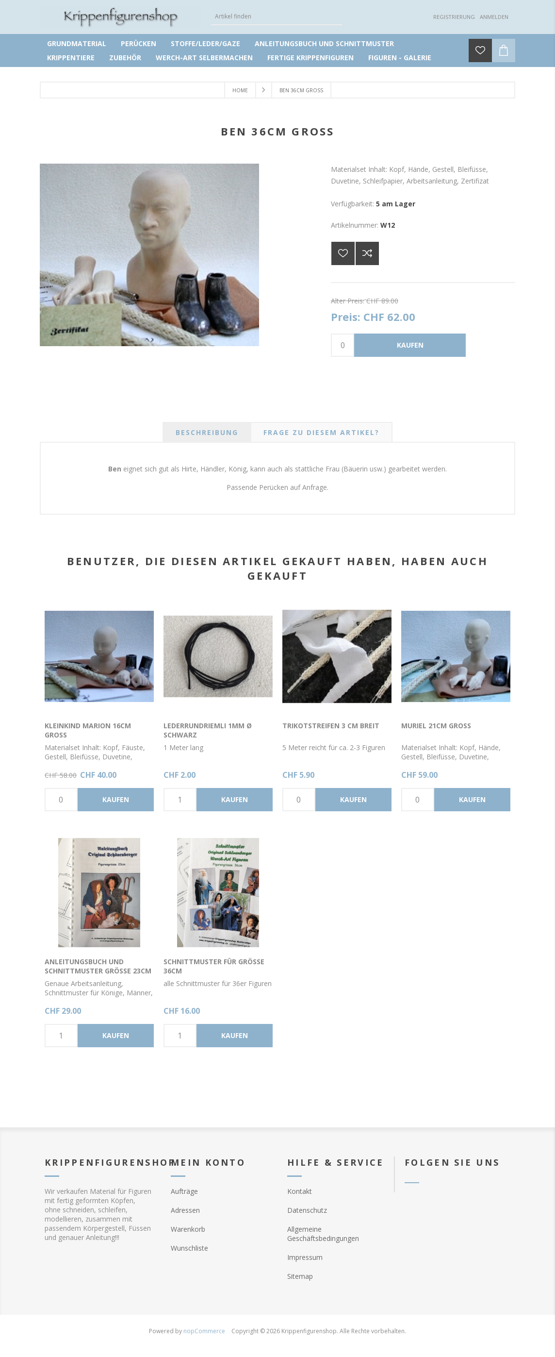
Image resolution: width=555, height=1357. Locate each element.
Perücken (138, 43)
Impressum (305, 1257)
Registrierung (454, 16)
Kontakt (299, 1191)
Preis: (345, 316)
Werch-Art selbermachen (204, 57)
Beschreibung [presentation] (207, 432)
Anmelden (494, 16)
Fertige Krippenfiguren (310, 57)
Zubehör (125, 57)
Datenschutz (307, 1210)
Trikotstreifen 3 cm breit (330, 725)
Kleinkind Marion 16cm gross (88, 730)
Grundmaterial (76, 43)
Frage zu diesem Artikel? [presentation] (321, 432)
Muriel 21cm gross (436, 725)
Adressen (185, 1210)
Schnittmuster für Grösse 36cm (213, 966)
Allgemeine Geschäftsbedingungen (323, 1233)
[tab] (207, 432)
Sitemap (300, 1276)
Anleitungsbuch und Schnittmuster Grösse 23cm (98, 966)
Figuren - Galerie (399, 57)
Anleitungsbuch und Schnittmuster (324, 43)
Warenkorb (188, 1229)
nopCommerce (204, 1331)
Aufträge (184, 1191)
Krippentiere (71, 57)
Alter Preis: (347, 300)
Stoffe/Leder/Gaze (205, 43)
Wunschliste (189, 1248)
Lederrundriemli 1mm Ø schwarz (207, 730)
